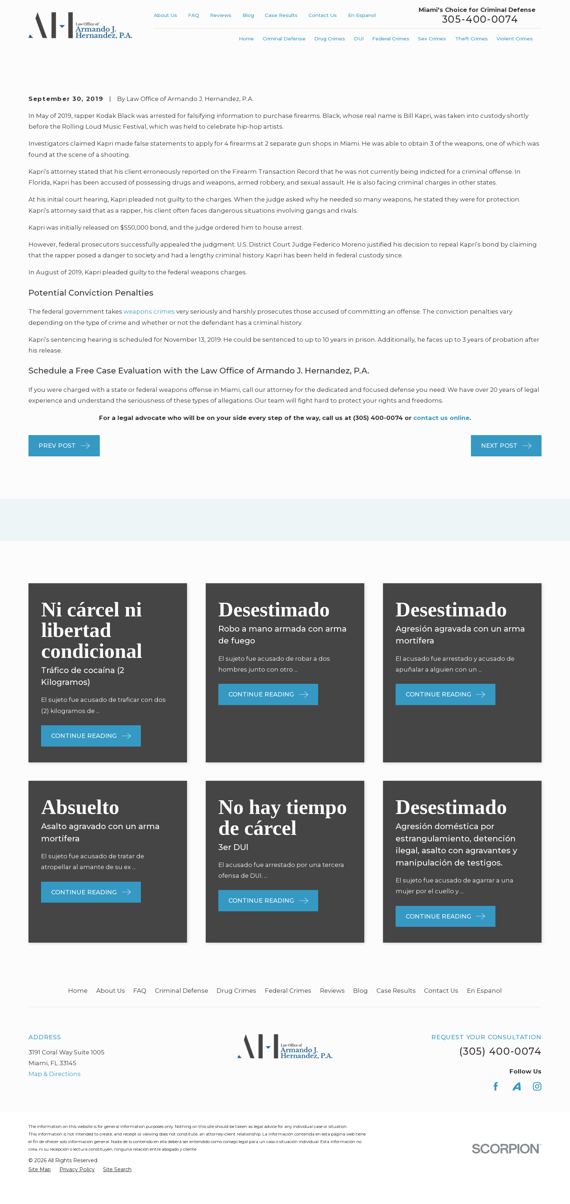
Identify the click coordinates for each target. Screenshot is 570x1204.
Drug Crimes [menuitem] (329, 38)
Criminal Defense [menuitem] (284, 38)
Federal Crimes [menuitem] (390, 38)
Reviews (220, 15)
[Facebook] (495, 1086)
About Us (165, 15)
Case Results (281, 15)
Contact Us (322, 15)
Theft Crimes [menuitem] (471, 38)
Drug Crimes (236, 990)
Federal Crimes (288, 990)
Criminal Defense (181, 990)
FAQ (193, 15)
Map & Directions (54, 1073)
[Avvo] (516, 1086)
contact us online (441, 417)
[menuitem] (39, 1169)
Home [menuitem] (246, 38)
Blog (248, 15)
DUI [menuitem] (359, 38)
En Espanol (362, 15)
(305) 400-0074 (500, 1051)
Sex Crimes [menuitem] (432, 38)
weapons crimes (149, 311)
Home (78, 990)
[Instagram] (537, 1086)
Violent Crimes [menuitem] (514, 38)
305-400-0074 (480, 20)
